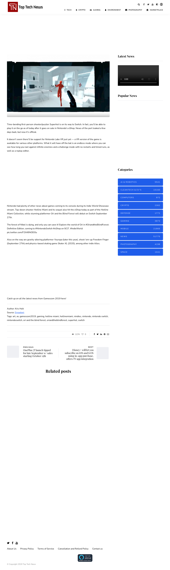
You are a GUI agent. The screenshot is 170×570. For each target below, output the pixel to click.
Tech (67, 10)
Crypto (80, 10)
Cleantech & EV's (140, 190)
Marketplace (154, 10)
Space (140, 252)
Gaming (95, 10)
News (140, 236)
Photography (133, 10)
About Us (11, 548)
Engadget (19, 312)
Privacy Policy (27, 548)
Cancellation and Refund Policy (73, 548)
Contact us (97, 548)
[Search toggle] (138, 4)
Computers (140, 197)
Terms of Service (46, 548)
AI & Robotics (140, 182)
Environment (113, 10)
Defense (140, 213)
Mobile (140, 228)
